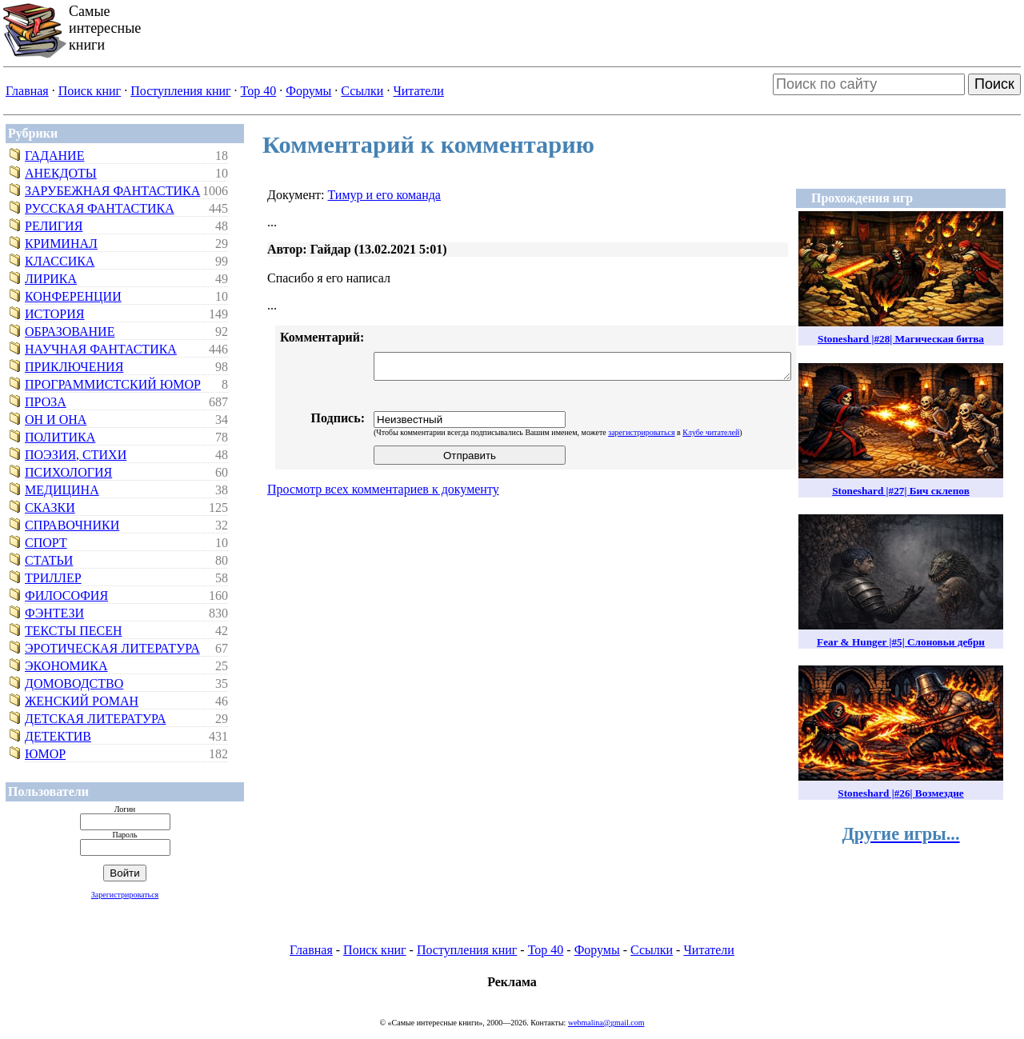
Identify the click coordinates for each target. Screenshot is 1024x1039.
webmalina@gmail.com (606, 1022)
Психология (68, 472)
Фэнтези (54, 613)
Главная (27, 91)
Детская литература (95, 718)
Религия (53, 226)
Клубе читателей (710, 432)
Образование (69, 331)
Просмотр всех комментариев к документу (383, 489)
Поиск (994, 84)
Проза (45, 402)
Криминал (61, 243)
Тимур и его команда (383, 195)
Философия (66, 595)
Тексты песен (73, 630)
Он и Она (55, 419)
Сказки (50, 507)
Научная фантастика (101, 349)
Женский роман (81, 701)
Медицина (62, 490)
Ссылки (362, 91)
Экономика (66, 666)
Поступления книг (180, 91)
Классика (59, 261)
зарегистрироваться (641, 432)
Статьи (49, 560)
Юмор (45, 754)
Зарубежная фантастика (112, 191)
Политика (60, 437)
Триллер (53, 578)
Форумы (308, 91)
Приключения (74, 367)
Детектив (58, 736)
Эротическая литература (112, 648)
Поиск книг (89, 91)
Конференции (73, 296)
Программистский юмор (113, 384)
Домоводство (74, 683)
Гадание (54, 155)
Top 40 (259, 91)
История (54, 314)
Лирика (51, 279)
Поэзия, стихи (75, 455)
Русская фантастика (99, 208)
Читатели (418, 91)
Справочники (72, 525)
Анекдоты (61, 173)
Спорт (46, 542)
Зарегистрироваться (124, 894)
